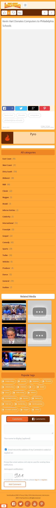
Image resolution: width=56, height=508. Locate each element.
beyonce (36, 381)
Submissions (45, 495)
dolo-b (33, 393)
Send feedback (11, 495)
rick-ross (8, 404)
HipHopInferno (24, 498)
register (44, 480)
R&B (4, 185)
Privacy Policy (24, 495)
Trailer (5, 255)
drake (42, 387)
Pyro (33, 134)
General (6, 281)
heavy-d (38, 398)
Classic (5, 191)
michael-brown (10, 398)
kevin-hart (8, 115)
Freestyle (6, 230)
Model (5, 204)
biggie (26, 410)
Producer (6, 268)
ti (32, 387)
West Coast (7, 165)
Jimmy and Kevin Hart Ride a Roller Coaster (20, 317)
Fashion (6, 287)
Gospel (5, 236)
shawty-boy (9, 387)
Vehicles (6, 262)
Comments (17, 419)
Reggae (6, 197)
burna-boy (22, 404)
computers (34, 115)
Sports (5, 249)
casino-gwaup (37, 404)
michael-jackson (11, 410)
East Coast (7, 159)
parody (23, 381)
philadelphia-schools (13, 120)
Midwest (6, 178)
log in (37, 480)
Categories (25, 5)
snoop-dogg (9, 381)
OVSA (30, 495)
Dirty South (7, 172)
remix (37, 410)
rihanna (23, 387)
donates (21, 115)
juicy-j (7, 393)
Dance (5, 275)
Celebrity (6, 217)
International (8, 223)
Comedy (6, 242)
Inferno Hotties (9, 210)
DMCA (18, 495)
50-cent (48, 381)
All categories (28, 152)
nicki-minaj (20, 393)
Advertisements (37, 495)
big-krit (26, 398)
